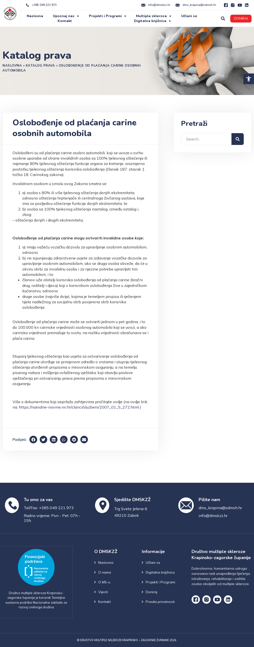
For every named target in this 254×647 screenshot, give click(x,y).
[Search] (237, 139)
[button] (248, 79)
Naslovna (35, 16)
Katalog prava (40, 65)
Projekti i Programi (107, 16)
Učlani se (189, 16)
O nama (104, 572)
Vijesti (103, 592)
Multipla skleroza (153, 16)
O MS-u (104, 582)
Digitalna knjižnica (152, 21)
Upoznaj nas (66, 16)
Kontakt (65, 21)
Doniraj (151, 592)
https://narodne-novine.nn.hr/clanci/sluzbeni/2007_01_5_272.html (79, 407)
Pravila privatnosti (160, 602)
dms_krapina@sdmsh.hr (220, 507)
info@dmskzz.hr (213, 515)
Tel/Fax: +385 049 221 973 (49, 507)
